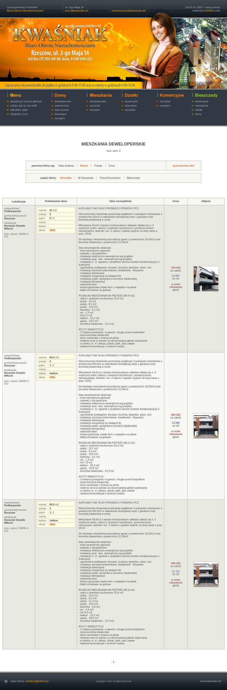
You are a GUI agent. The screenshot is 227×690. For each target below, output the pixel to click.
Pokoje (98, 165)
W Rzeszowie (86, 177)
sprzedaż (95, 105)
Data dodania (66, 165)
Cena (112, 165)
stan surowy (62, 109)
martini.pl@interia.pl (37, 681)
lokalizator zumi (19, 114)
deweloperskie (63, 101)
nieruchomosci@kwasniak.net (129, 10)
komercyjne (131, 101)
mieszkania (201, 105)
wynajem (60, 118)
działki (198, 109)
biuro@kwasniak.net (76, 10)
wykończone (62, 105)
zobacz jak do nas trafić (23, 105)
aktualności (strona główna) (26, 101)
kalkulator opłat (19, 109)
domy (198, 114)
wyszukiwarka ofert (183, 165)
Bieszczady (133, 177)
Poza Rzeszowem (110, 177)
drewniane (61, 114)
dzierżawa (131, 105)
